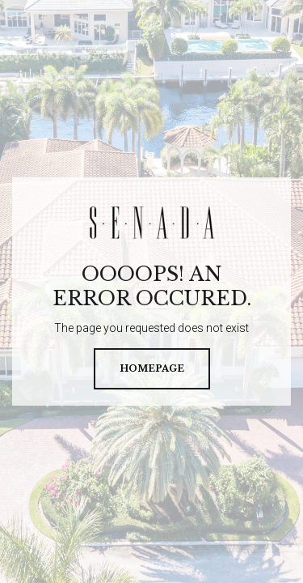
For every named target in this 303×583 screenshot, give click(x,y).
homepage (152, 368)
